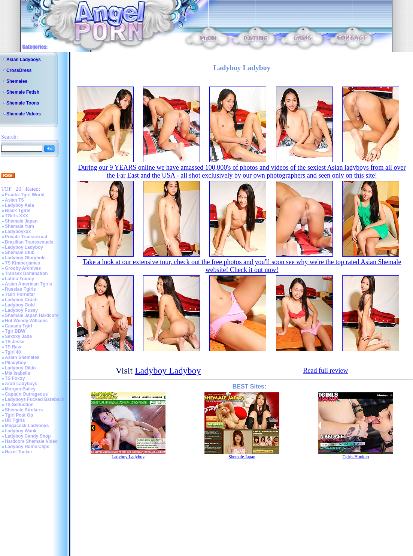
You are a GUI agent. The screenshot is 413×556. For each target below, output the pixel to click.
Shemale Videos (23, 114)
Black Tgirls (17, 210)
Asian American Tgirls (28, 284)
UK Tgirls (15, 420)
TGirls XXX (16, 215)
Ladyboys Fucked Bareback (34, 399)
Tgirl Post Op (19, 415)
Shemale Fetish (22, 92)
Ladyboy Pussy (21, 310)
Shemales (16, 81)
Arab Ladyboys (21, 383)
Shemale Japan (21, 221)
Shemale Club (19, 252)
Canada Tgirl (18, 326)
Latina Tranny (19, 278)
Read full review (325, 370)
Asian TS (14, 200)
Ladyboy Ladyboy (24, 247)
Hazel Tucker (18, 451)
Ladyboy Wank (20, 430)
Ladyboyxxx (18, 231)
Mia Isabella (17, 373)
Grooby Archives (23, 268)
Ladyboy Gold (20, 305)
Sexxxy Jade (18, 336)
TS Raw (13, 347)
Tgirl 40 (13, 352)
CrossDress (18, 70)
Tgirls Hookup (356, 456)
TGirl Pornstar (20, 294)
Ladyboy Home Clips (27, 446)
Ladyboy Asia (19, 205)
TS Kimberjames (22, 263)
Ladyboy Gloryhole (25, 257)
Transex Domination (26, 273)
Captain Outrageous (26, 394)
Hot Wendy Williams (26, 320)
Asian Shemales (22, 357)
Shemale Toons (22, 103)
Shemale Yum (19, 226)
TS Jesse (14, 341)
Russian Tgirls (20, 289)
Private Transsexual (26, 236)
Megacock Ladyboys (27, 425)
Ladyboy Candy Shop (28, 436)
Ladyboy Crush (21, 299)
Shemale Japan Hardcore (31, 315)
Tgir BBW (15, 331)
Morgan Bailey (20, 389)
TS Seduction (19, 404)
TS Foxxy (15, 378)
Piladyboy (15, 362)
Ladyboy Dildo (20, 368)
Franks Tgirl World (25, 194)
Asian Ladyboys (23, 59)
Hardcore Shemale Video (31, 441)
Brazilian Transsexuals (29, 242)
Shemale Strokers (24, 410)
